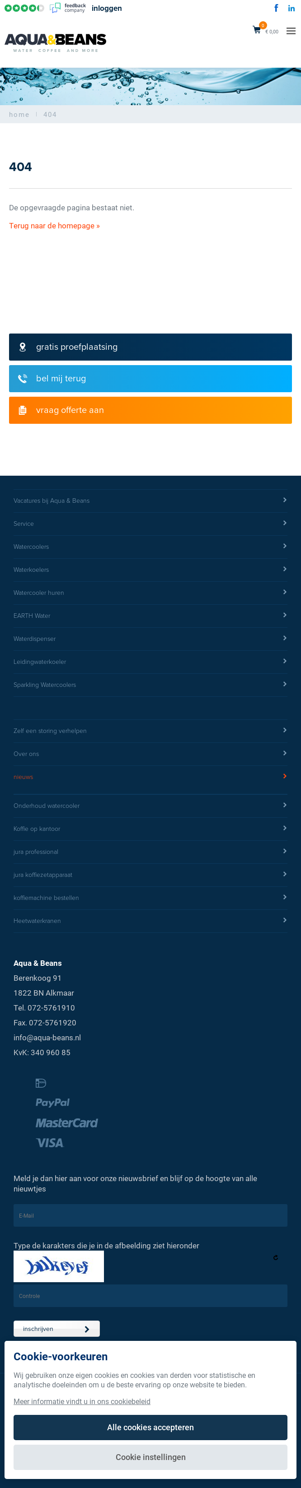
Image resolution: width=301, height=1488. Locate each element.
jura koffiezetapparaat (150, 875)
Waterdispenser (150, 639)
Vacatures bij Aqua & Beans (150, 501)
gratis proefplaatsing (68, 347)
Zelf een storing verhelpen (150, 731)
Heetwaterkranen (150, 921)
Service (150, 524)
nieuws (150, 777)
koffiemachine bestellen (150, 898)
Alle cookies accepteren (150, 1427)
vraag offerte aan (61, 410)
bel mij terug (52, 378)
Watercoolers (150, 547)
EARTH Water (150, 616)
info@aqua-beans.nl (47, 1037)
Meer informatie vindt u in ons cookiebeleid (82, 1401)
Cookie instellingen (151, 1456)
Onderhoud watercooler (150, 806)
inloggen (107, 8)
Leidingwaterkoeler (150, 662)
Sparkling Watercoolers (150, 685)
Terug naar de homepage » (54, 225)
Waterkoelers (150, 570)
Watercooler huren (150, 593)
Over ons (150, 754)
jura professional (150, 852)
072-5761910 (51, 1007)
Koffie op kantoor (150, 829)
